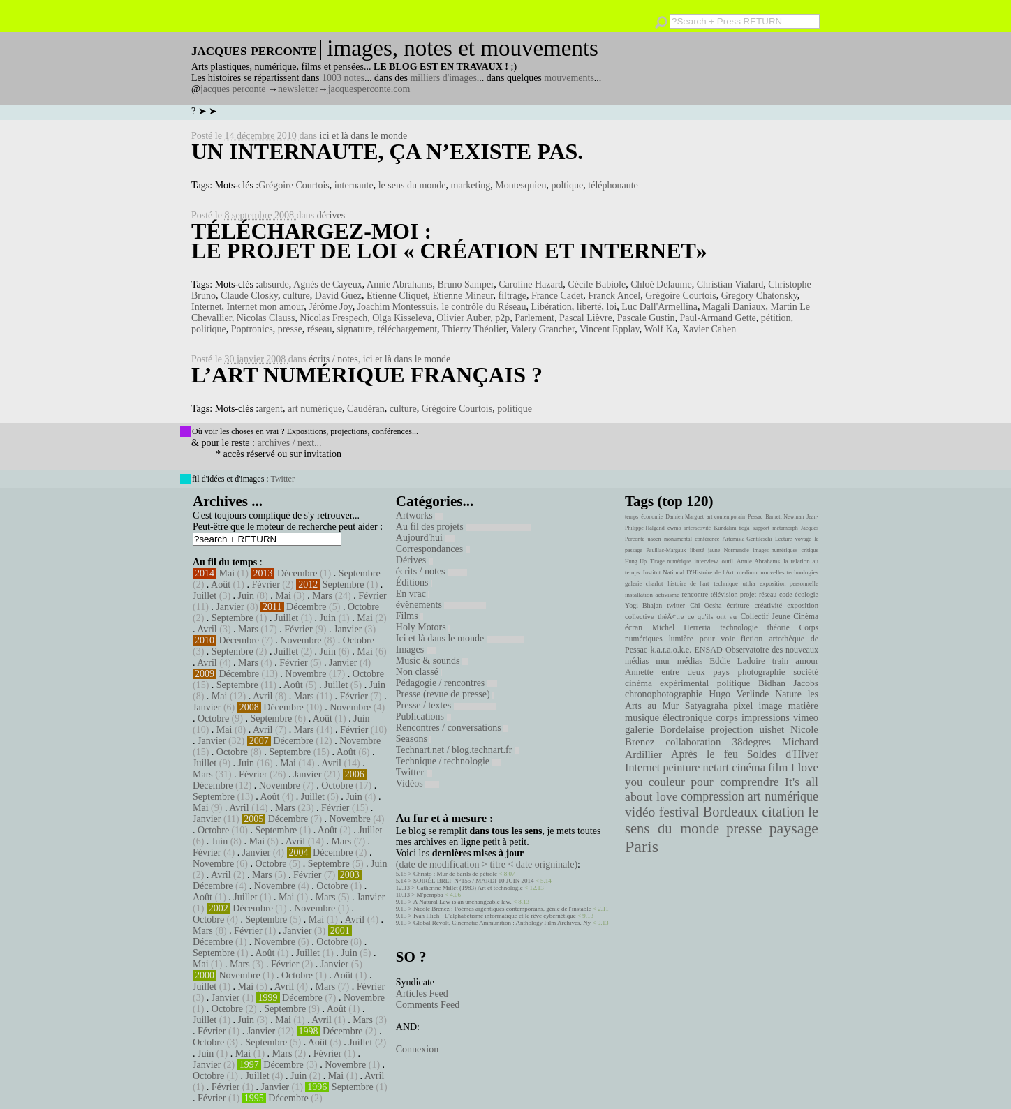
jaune (714, 550)
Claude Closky (249, 295)
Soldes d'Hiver (782, 754)
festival (679, 812)
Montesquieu (520, 185)
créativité (768, 605)
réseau (319, 329)
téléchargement (407, 329)
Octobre (363, 607)
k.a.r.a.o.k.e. (670, 650)
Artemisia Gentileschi (747, 539)
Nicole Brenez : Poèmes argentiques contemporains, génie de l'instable (502, 908)
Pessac (755, 517)
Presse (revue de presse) (445, 694)
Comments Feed (427, 1004)
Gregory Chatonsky (759, 295)
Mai (227, 573)
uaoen (654, 539)
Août (220, 584)
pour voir (717, 638)
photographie (761, 672)
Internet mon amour (265, 307)
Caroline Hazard (531, 284)
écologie (806, 594)
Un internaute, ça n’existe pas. (387, 151)
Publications (423, 716)
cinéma (748, 767)
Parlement (534, 318)
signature (354, 329)
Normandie (736, 550)
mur (663, 661)
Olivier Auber (463, 318)
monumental (678, 539)
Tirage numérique (670, 561)
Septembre (360, 573)
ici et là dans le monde (364, 136)
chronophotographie (664, 694)
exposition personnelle (789, 583)
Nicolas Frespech (333, 318)
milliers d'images (443, 78)
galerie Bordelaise (664, 729)
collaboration (693, 741)
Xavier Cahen (709, 329)
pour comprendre (735, 782)
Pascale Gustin (646, 318)
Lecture (783, 539)
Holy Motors (423, 627)
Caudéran (366, 408)
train (780, 661)
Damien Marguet (684, 517)
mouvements (569, 78)
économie (652, 517)
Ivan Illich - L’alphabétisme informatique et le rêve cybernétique (494, 915)
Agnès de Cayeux (327, 284)
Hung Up (636, 561)
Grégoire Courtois (293, 185)
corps (727, 717)
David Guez (338, 295)
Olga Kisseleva (401, 318)
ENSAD (708, 650)
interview (706, 561)
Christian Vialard (730, 284)
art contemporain (726, 517)
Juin (246, 595)
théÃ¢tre (671, 616)
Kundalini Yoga (732, 528)
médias (689, 661)
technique (726, 583)
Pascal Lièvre (585, 318)
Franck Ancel (614, 295)
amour (806, 661)
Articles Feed (422, 993)
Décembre (297, 573)
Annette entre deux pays (677, 672)
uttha (749, 583)
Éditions (414, 582)
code (785, 594)
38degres (751, 741)
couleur (667, 782)
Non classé (419, 672)
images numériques (775, 550)
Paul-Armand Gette (718, 318)
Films (409, 616)
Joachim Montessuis (397, 307)
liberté (589, 307)
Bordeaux (730, 811)
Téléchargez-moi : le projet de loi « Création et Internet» (449, 240)
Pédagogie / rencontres (446, 683)
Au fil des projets (463, 526)
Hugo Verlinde (739, 694)
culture (296, 295)
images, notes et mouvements (462, 48)
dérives (331, 215)
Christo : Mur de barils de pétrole (455, 873)
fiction (752, 638)
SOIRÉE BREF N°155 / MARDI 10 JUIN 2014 (473, 880)
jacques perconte (233, 89)
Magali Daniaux (734, 307)
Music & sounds (432, 660)
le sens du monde (412, 185)
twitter (676, 605)
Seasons (413, 739)
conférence (707, 539)
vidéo (640, 812)
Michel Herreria (681, 627)
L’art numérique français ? (367, 374)
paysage (793, 828)
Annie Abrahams (399, 284)
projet (748, 594)
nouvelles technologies (789, 572)
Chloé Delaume (660, 284)
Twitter (282, 479)
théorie (778, 627)
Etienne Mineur (463, 295)
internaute (354, 185)
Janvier (230, 607)
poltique (567, 185)
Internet (206, 307)
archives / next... (289, 443)
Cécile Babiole (597, 284)
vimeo (805, 717)
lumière (681, 638)
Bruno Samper (466, 284)
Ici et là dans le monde (460, 638)
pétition (776, 318)
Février (265, 584)
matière (803, 705)
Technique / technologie (448, 761)
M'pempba (430, 894)
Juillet (204, 595)
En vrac (413, 593)
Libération (551, 307)
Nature (788, 694)
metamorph (784, 528)
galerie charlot (644, 583)
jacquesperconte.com (369, 89)
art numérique (315, 408)
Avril (207, 629)
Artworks (419, 515)
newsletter (298, 89)
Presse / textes (446, 705)
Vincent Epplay (610, 329)
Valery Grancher (543, 329)
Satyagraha (706, 706)
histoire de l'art (688, 583)
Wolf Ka (660, 329)
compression (712, 796)
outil (727, 561)
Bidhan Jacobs (788, 683)
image (771, 706)
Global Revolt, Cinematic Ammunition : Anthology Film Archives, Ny (502, 922)
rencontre (695, 594)
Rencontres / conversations (452, 727)
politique (208, 329)
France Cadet (557, 295)
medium (747, 572)
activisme (667, 594)
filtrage (512, 295)
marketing (471, 185)
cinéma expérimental (667, 683)
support (761, 528)
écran (633, 627)
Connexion (417, 1049)
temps (631, 517)
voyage (803, 539)
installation (639, 594)
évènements (441, 605)
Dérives (414, 560)
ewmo (674, 528)
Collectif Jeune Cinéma (779, 616)
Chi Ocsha (705, 605)
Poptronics (252, 329)
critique (810, 550)
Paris (641, 847)
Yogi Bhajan (643, 605)
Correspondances (433, 549)
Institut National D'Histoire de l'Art (688, 572)
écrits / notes (333, 359)
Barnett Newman (784, 517)
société (805, 672)
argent (270, 408)
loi (612, 307)
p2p (502, 318)
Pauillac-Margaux (666, 550)
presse (290, 329)
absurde (273, 284)
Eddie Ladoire (737, 661)
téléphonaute (613, 185)
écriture (738, 605)
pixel (743, 706)
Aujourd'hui (425, 538)
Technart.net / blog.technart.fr (457, 750)
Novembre (300, 640)
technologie (739, 627)
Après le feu (704, 754)
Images (416, 649)
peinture (681, 767)
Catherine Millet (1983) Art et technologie (470, 887)
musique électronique (668, 717)
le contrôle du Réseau (484, 307)
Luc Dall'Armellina (659, 307)
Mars (322, 595)
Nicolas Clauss (266, 318)
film (778, 767)
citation (783, 811)
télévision (724, 594)
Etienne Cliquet (397, 295)
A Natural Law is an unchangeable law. (462, 901)
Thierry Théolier (474, 329)
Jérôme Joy (330, 307)
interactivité (697, 528)
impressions (765, 717)
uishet (771, 729)
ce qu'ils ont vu (712, 616)
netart (715, 767)
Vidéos (417, 783)
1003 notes (343, 78)
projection (732, 729)
